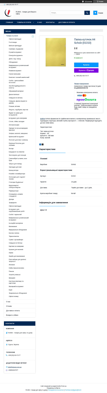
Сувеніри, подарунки (16, 49)
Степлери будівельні (16, 182)
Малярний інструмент (16, 286)
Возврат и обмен (12, 315)
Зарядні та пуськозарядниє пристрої (18, 129)
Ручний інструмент (15, 52)
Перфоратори (13, 191)
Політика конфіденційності (73, 390)
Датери (11, 199)
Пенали (11, 271)
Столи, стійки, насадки (16, 121)
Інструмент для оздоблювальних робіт (17, 210)
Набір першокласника (16, 268)
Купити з (86, 70)
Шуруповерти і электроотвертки (14, 186)
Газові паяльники (14, 74)
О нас (39, 22)
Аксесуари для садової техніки (17, 178)
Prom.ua (63, 386)
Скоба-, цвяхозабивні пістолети (16, 81)
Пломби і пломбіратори (17, 173)
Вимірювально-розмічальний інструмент (19, 66)
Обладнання (13, 62)
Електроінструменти (15, 55)
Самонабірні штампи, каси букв (18, 159)
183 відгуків (88, 1)
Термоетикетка (14, 236)
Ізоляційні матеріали (16, 223)
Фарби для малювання (17, 256)
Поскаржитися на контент (56, 390)
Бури (10, 290)
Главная (9, 22)
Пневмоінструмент (15, 70)
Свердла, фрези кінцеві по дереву (18, 102)
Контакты (50, 22)
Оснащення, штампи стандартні (16, 195)
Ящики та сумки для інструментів (16, 114)
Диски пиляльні (14, 94)
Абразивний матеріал (16, 91)
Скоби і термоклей (15, 214)
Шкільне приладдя (15, 45)
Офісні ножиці (13, 296)
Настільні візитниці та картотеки (16, 282)
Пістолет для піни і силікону (18, 140)
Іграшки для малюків (16, 249)
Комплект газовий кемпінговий (19, 77)
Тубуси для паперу (15, 164)
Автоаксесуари (14, 125)
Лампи (11, 253)
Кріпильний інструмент (16, 136)
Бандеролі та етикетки (16, 152)
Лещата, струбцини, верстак (18, 109)
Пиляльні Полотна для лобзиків (16, 144)
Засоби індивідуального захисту (17, 87)
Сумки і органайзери (16, 239)
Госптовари (13, 42)
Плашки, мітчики (14, 106)
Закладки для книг (15, 167)
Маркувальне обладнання (18, 230)
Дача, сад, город (15, 59)
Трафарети (12, 202)
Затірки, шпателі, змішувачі (18, 133)
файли (42, 119)
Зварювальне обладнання (18, 293)
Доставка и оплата (66, 22)
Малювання (13, 226)
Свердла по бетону (15, 243)
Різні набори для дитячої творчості (17, 260)
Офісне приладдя (15, 39)
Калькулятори (13, 170)
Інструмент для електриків (18, 118)
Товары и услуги (24, 22)
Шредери (12, 278)
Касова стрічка (14, 233)
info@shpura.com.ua (14, 367)
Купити (86, 65)
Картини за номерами (16, 246)
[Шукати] (87, 13)
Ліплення (12, 264)
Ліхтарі (11, 148)
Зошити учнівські (14, 274)
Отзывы (9, 306)
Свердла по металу (15, 98)
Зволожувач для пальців (17, 155)
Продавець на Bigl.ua (53, 388)
